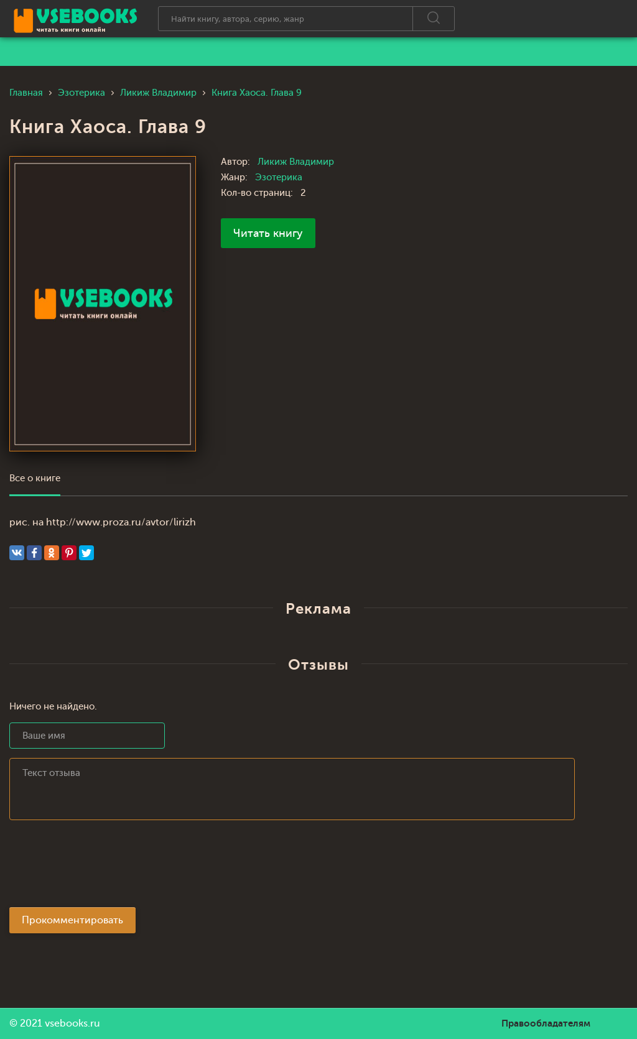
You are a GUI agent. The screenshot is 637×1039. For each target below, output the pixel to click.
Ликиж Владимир (296, 162)
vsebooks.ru (72, 1023)
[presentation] (103, 867)
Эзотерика (278, 177)
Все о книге (34, 478)
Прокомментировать (72, 920)
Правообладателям (545, 1023)
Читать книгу (268, 233)
